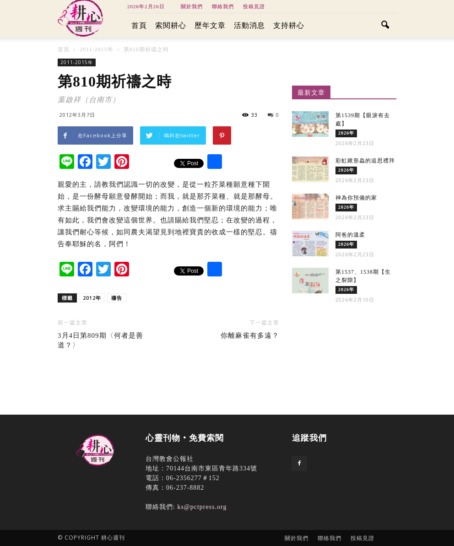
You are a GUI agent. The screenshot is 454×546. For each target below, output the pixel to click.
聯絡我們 (223, 6)
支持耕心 (288, 25)
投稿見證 (254, 6)
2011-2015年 (76, 62)
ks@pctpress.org (202, 506)
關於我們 (192, 6)
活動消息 (249, 25)
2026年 (346, 132)
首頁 (139, 25)
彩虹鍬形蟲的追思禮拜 (365, 160)
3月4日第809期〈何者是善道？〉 (100, 340)
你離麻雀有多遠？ (250, 335)
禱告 (116, 297)
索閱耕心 (170, 25)
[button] (385, 26)
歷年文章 (210, 25)
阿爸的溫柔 (350, 235)
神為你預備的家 (356, 198)
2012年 (92, 297)
